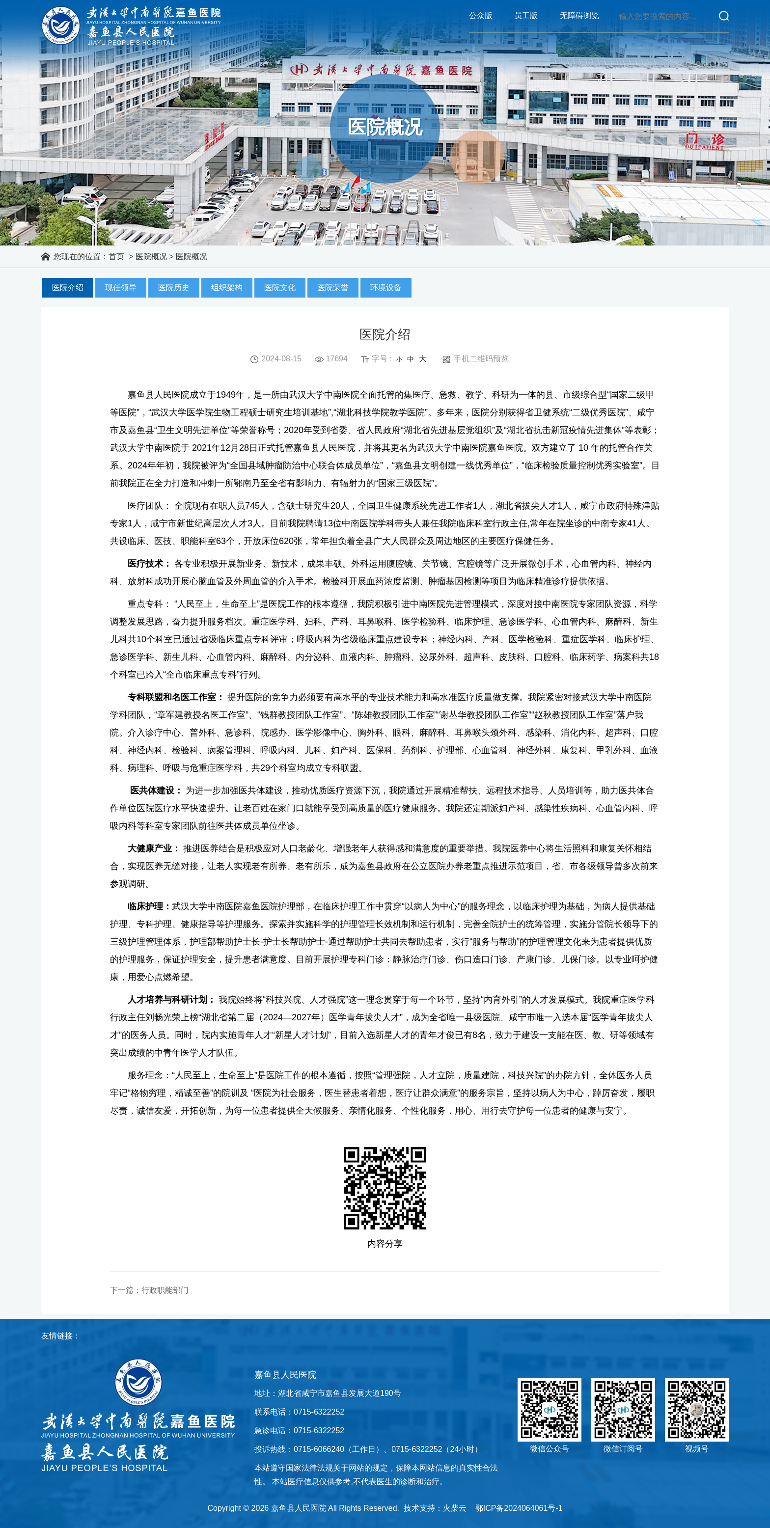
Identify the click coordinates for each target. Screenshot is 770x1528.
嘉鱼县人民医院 (130, 25)
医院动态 (213, 61)
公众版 (481, 15)
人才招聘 (694, 61)
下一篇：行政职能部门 (149, 1294)
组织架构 (227, 291)
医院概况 (144, 61)
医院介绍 (67, 291)
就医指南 (419, 61)
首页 (75, 61)
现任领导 (121, 291)
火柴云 (455, 1508)
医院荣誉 (333, 291)
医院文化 (280, 291)
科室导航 (282, 61)
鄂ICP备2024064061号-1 (519, 1508)
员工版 (526, 15)
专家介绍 (488, 61)
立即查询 (724, 16)
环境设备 (386, 291)
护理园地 (350, 61)
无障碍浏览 (579, 15)
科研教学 (557, 61)
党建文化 (625, 61)
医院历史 (174, 291)
